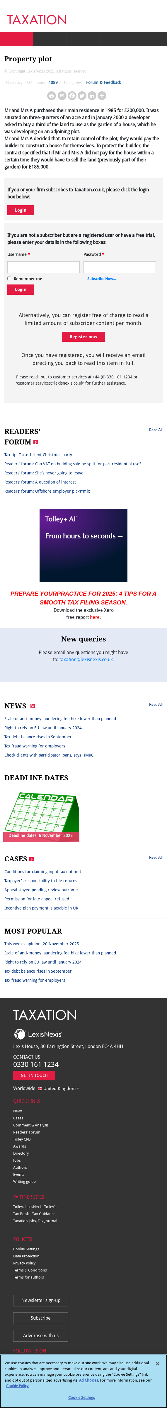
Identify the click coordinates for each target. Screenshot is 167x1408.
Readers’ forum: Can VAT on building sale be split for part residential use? (72, 464)
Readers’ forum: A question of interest (40, 482)
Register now (83, 336)
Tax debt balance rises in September (38, 737)
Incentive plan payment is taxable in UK (41, 908)
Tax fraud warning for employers (34, 746)
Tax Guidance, (44, 1214)
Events (18, 1174)
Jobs (17, 1160)
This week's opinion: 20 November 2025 (41, 944)
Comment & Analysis (31, 1125)
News (18, 1111)
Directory (21, 1153)
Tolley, (19, 1207)
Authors (20, 1167)
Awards (19, 1146)
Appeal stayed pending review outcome (41, 889)
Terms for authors (28, 1277)
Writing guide (24, 1181)
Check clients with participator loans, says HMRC (48, 755)
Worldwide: (44, 1088)
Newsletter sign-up (40, 1300)
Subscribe (41, 1318)
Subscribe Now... (101, 279)
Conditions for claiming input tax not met (42, 871)
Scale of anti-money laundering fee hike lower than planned (60, 718)
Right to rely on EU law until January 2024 (43, 727)
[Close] (157, 1366)
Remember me (28, 279)
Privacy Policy (24, 1263)
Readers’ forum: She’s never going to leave (44, 473)
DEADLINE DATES (36, 778)
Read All (156, 429)
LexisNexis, (34, 1207)
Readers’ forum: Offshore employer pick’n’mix (47, 491)
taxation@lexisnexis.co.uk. (86, 659)
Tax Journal (47, 1221)
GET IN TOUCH (34, 1075)
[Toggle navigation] (155, 19)
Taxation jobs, (25, 1221)
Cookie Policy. (17, 1388)
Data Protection (26, 1256)
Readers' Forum (26, 1132)
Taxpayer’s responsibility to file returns (40, 880)
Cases (18, 1118)
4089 (53, 82)
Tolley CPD (22, 1139)
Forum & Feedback (103, 82)
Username (18, 254)
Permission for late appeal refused (36, 899)
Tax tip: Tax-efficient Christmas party (38, 454)
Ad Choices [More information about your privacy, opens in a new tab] (88, 1382)
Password (94, 254)
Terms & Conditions (30, 1270)
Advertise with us (41, 1335)
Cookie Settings (26, 1249)
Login (20, 210)
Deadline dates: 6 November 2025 (40, 835)
